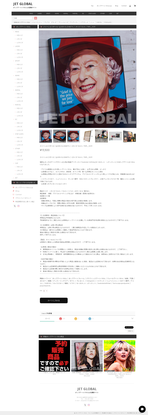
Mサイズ (20, 35)
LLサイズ (20, 42)
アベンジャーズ (63, 22)
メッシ (92, 22)
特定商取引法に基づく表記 (24, 201)
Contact (124, 6)
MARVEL (75, 13)
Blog (116, 6)
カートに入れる (54, 300)
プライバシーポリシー (23, 198)
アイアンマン (74, 22)
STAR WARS (92, 13)
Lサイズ (19, 39)
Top (92, 6)
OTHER (102, 13)
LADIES (39, 13)
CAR (110, 13)
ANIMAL (65, 13)
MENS (31, 13)
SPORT (48, 13)
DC (83, 13)
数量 (41, 290)
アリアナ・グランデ (50, 22)
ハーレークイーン (37, 22)
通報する (130, 331)
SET (117, 13)
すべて (47, 318)
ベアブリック (84, 22)
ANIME (57, 13)
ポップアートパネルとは (104, 6)
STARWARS (107, 22)
